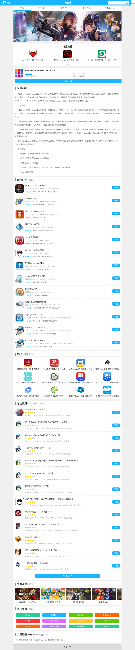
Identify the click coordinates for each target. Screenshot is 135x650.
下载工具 (28, 74)
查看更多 (30, 180)
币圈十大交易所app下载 (38, 640)
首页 (22, 8)
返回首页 (67, 647)
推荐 (28, 404)
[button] (64, 64)
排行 (42, 404)
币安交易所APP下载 (55, 640)
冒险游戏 (87, 8)
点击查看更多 (67, 576)
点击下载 (68, 81)
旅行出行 (42, 8)
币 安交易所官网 (21, 640)
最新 (35, 404)
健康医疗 (64, 8)
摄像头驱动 (110, 8)
